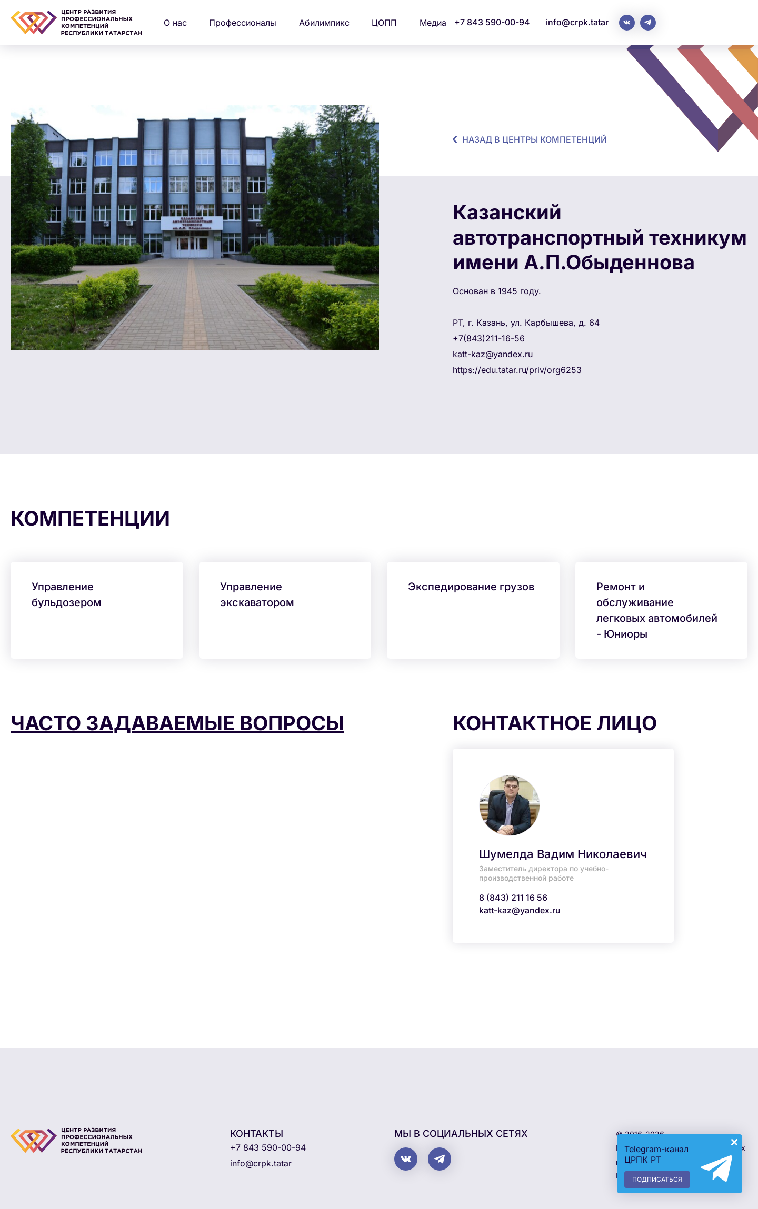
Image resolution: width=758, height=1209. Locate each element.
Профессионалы (242, 22)
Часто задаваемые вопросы (177, 723)
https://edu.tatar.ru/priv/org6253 (517, 370)
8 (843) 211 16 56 (513, 897)
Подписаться (657, 1179)
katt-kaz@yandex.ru (520, 910)
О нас (175, 22)
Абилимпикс (324, 22)
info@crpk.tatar (577, 22)
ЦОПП (384, 22)
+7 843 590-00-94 (492, 22)
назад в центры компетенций (534, 139)
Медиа (433, 22)
